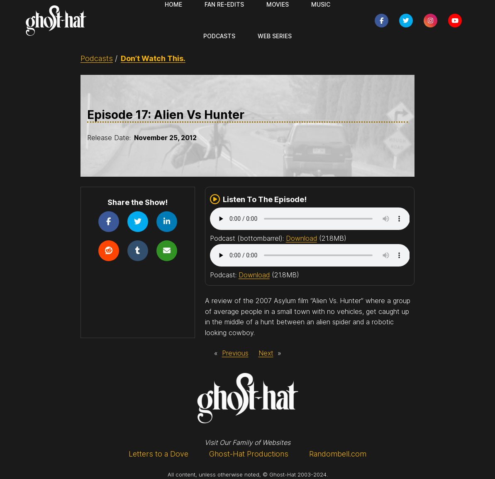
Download (301, 238)
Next (265, 353)
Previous (235, 353)
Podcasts (96, 58)
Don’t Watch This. (153, 58)
